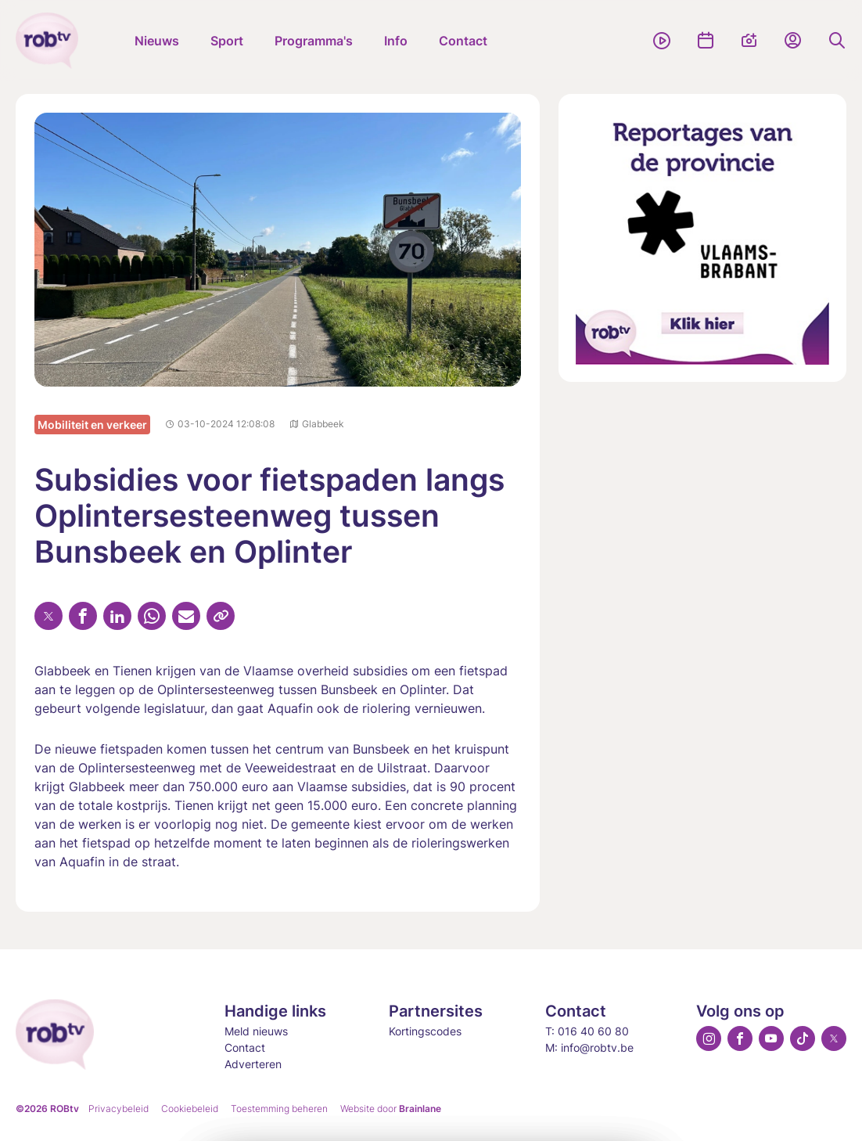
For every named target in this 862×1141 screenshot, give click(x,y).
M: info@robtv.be (589, 1047)
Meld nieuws (256, 1031)
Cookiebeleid (189, 1108)
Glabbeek (317, 424)
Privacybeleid (118, 1108)
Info (396, 41)
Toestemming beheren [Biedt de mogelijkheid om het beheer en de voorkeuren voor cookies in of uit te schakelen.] (279, 1108)
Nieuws (157, 41)
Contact (463, 41)
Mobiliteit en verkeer (92, 424)
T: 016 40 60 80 (587, 1031)
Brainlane (420, 1108)
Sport (226, 41)
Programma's (314, 41)
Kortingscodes (425, 1031)
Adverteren (253, 1064)
